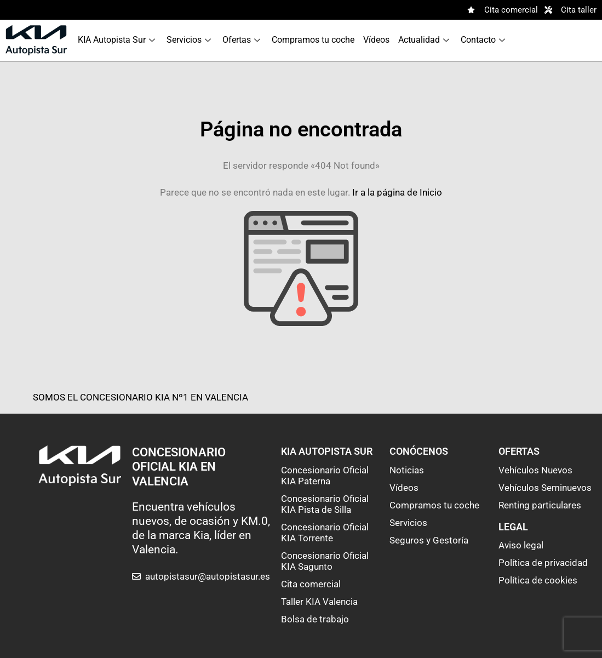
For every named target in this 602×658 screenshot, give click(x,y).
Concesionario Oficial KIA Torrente (325, 532)
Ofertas (242, 40)
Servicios (190, 40)
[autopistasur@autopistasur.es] (136, 576)
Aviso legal (520, 545)
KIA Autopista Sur (118, 40)
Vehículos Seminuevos (545, 487)
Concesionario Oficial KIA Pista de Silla (325, 504)
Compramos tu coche (313, 40)
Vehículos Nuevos (535, 470)
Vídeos (376, 40)
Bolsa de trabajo (315, 619)
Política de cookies (537, 580)
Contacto (484, 40)
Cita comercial (311, 584)
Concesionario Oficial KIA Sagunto (325, 561)
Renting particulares (539, 505)
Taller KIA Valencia (319, 601)
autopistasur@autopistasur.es (207, 576)
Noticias (406, 470)
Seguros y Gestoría (428, 540)
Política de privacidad (543, 562)
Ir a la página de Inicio (397, 192)
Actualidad (425, 40)
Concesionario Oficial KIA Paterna (325, 476)
